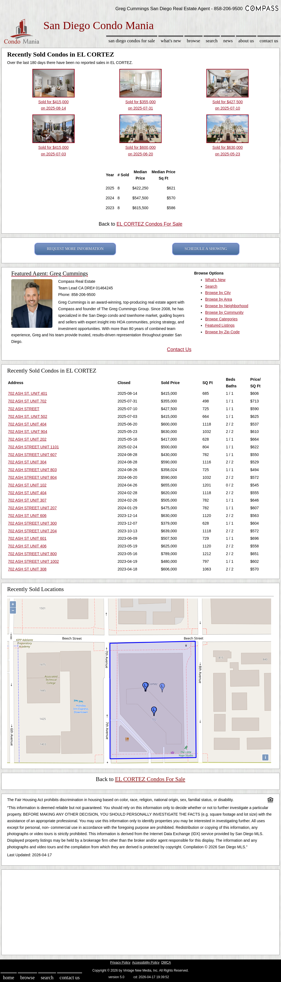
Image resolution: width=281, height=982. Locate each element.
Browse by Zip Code (222, 332)
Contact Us (269, 40)
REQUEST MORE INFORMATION (75, 249)
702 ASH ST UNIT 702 (27, 401)
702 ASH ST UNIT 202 (27, 439)
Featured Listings (219, 325)
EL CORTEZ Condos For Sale (149, 224)
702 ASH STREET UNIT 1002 (33, 561)
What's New (171, 40)
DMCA (166, 962)
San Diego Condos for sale (131, 40)
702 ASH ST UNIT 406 (27, 546)
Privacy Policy (120, 962)
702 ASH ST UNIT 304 (27, 462)
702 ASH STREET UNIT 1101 (33, 447)
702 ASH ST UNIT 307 (27, 500)
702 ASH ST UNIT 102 (27, 485)
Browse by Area (218, 299)
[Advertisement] (140, 910)
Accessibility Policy (145, 962)
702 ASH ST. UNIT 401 (27, 393)
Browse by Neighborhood (226, 306)
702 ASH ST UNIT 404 (27, 424)
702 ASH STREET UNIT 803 (32, 470)
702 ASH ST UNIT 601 (27, 538)
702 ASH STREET (23, 409)
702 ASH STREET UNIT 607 (32, 454)
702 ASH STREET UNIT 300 (32, 523)
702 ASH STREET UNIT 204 (32, 531)
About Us (246, 40)
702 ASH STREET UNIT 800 (32, 554)
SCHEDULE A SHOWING (206, 249)
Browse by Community (224, 312)
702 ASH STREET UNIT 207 (32, 508)
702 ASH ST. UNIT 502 (27, 416)
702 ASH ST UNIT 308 (27, 569)
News (228, 40)
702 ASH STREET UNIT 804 (32, 477)
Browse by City (218, 292)
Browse (193, 40)
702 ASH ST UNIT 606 (27, 515)
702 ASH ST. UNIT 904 (27, 431)
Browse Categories (221, 319)
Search (212, 40)
